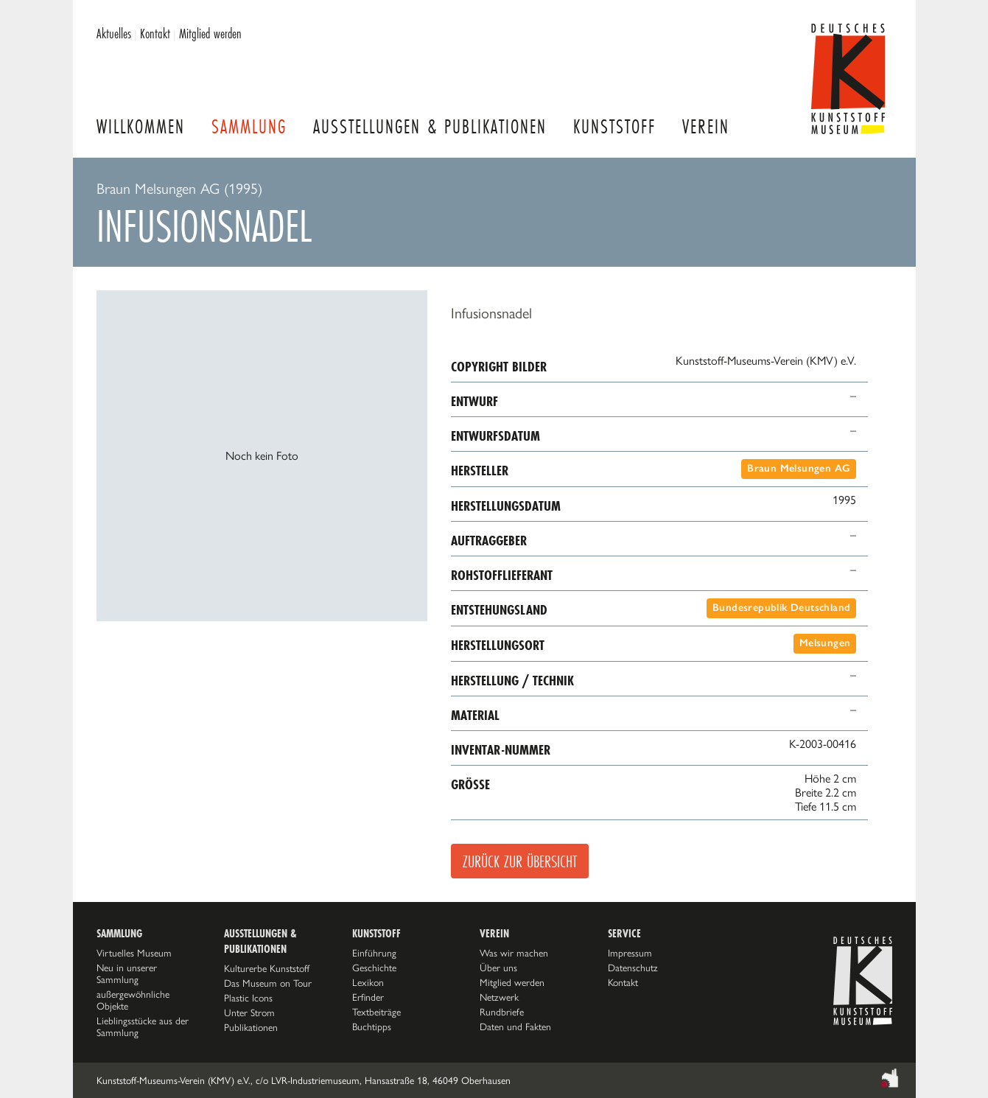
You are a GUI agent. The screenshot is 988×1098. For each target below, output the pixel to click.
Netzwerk (499, 997)
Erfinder (368, 997)
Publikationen (251, 1027)
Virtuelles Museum (134, 953)
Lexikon (368, 982)
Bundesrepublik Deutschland (781, 607)
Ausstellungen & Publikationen (430, 126)
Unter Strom (249, 1012)
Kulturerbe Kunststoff (266, 968)
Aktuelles (114, 33)
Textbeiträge (376, 1012)
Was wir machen (514, 953)
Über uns (498, 967)
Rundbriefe (502, 1012)
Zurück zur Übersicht (520, 861)
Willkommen (141, 126)
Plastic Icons (248, 998)
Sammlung (249, 126)
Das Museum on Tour (268, 983)
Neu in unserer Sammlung (127, 973)
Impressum (630, 953)
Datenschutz (633, 967)
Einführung (374, 953)
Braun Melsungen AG (798, 468)
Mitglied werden (210, 33)
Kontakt (155, 33)
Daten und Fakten (515, 1026)
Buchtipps (371, 1026)
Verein (705, 126)
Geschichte (374, 967)
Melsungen (825, 643)
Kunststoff (614, 126)
